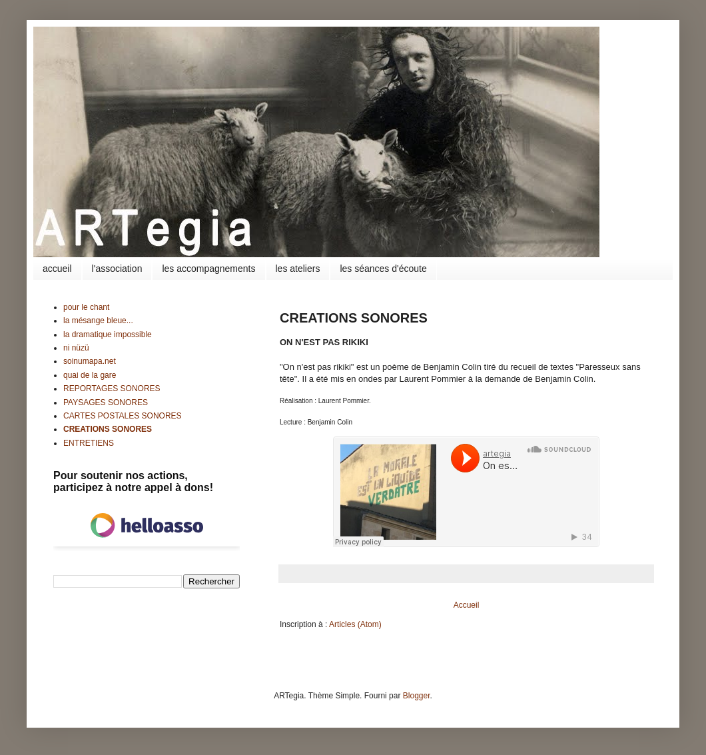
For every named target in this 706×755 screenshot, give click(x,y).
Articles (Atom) (355, 624)
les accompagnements (208, 268)
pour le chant (86, 307)
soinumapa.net (89, 361)
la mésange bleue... (98, 320)
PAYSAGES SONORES (105, 402)
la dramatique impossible (107, 334)
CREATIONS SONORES (107, 429)
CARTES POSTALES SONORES (122, 415)
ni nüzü (76, 348)
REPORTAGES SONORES (112, 388)
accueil (57, 268)
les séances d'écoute (383, 268)
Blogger (416, 695)
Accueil (467, 605)
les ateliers (298, 268)
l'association (117, 268)
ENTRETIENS (88, 443)
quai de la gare (89, 375)
